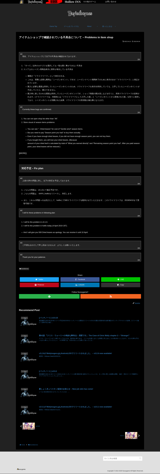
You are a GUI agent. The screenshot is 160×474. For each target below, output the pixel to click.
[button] (140, 459)
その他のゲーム (89, 2)
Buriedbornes (24, 268)
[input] (122, 458)
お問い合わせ (110, 2)
